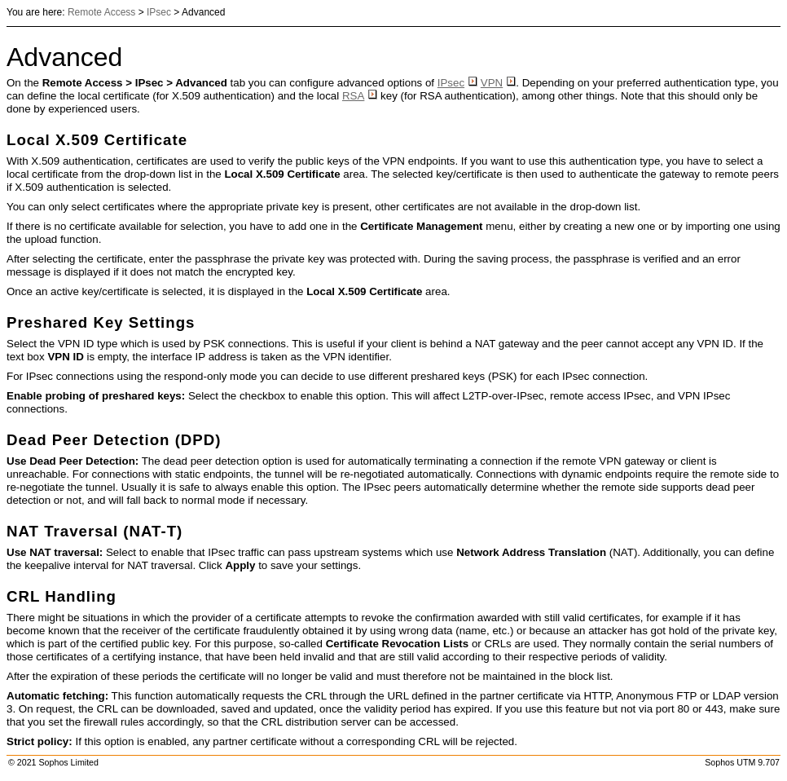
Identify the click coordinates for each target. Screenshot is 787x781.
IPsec (159, 12)
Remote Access (101, 12)
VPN (498, 83)
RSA (359, 96)
